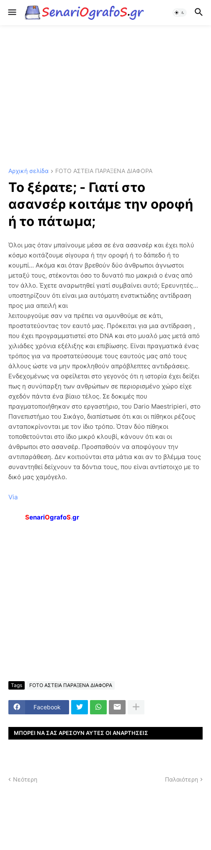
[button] (11, 12)
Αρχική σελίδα (28, 171)
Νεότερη (25, 779)
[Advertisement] (105, 96)
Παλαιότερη (181, 779)
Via (13, 497)
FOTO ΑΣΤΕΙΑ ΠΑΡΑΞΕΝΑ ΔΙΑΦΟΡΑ (103, 171)
